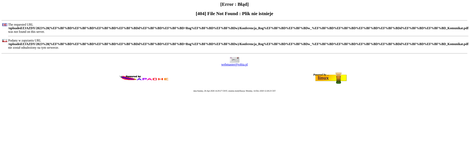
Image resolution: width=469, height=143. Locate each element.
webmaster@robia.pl (234, 64)
